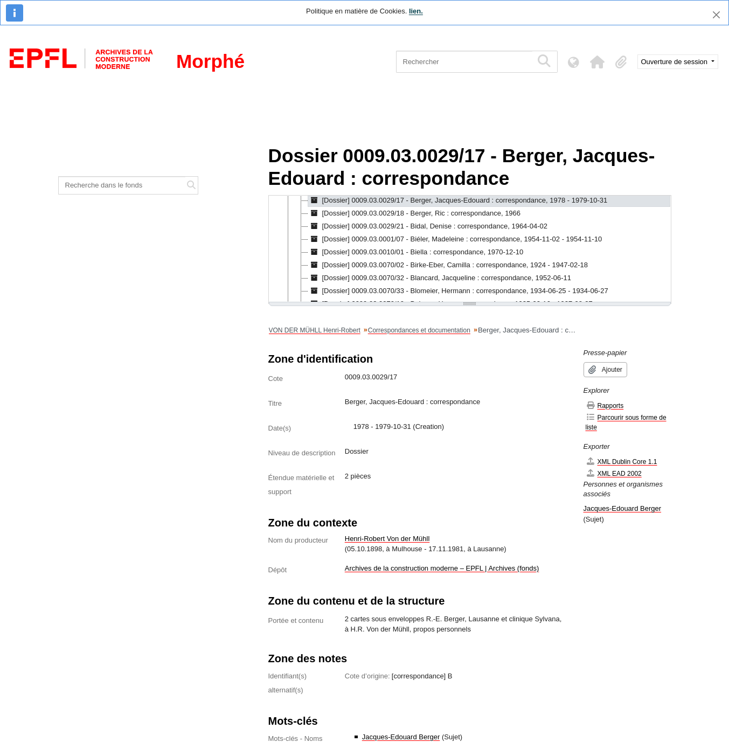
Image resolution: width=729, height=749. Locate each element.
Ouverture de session (675, 62)
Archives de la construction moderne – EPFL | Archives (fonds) (442, 568)
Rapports (605, 405)
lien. (416, 11)
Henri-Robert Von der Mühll (387, 539)
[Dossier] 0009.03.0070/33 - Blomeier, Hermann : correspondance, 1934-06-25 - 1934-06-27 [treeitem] (458, 291)
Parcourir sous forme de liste (626, 422)
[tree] (470, 249)
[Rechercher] (464, 62)
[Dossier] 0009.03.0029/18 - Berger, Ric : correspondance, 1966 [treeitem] (414, 213)
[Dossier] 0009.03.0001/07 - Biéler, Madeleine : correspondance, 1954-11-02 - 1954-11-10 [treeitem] (455, 239)
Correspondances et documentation (419, 330)
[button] (597, 62)
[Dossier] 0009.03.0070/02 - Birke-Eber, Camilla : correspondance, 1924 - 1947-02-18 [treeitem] (448, 265)
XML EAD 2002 (614, 473)
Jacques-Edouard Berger (401, 737)
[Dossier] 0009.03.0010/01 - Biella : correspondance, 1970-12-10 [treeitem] (416, 252)
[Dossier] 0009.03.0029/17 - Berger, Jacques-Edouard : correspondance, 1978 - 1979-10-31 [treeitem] (458, 200)
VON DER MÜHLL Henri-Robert (314, 330)
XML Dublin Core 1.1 (621, 461)
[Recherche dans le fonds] (122, 185)
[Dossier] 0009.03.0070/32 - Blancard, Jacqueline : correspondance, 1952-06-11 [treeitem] (440, 278)
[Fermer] (716, 15)
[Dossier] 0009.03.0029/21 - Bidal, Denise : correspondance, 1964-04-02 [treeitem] (427, 226)
